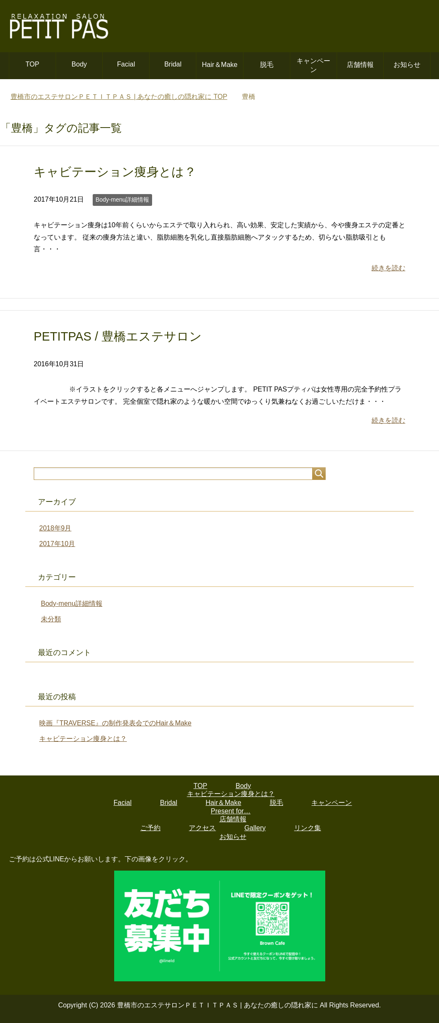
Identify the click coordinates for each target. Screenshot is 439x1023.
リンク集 (307, 827)
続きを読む (388, 268)
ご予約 (150, 827)
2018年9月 (55, 528)
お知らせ (406, 64)
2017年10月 (57, 543)
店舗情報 (360, 64)
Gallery (255, 827)
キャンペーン (313, 65)
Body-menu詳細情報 (123, 199)
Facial (126, 64)
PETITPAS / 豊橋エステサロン (118, 336)
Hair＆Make (219, 64)
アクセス (202, 827)
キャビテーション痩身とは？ (115, 171)
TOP (33, 64)
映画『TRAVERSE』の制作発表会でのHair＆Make (115, 723)
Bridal (173, 64)
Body (79, 64)
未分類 (51, 619)
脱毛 (266, 64)
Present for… (230, 811)
